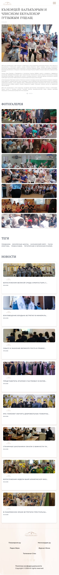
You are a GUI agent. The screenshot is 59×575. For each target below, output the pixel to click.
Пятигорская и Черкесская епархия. (38, 246)
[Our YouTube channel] (31, 561)
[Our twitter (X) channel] (28, 561)
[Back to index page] (7, 4)
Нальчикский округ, (38, 244)
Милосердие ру (44, 543)
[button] (29, 116)
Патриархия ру (15, 543)
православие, (17, 246)
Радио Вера (15, 548)
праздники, (6, 244)
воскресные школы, (20, 244)
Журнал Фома (44, 548)
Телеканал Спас (29, 553)
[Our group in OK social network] (34, 561)
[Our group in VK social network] (25, 561)
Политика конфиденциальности (28, 566)
